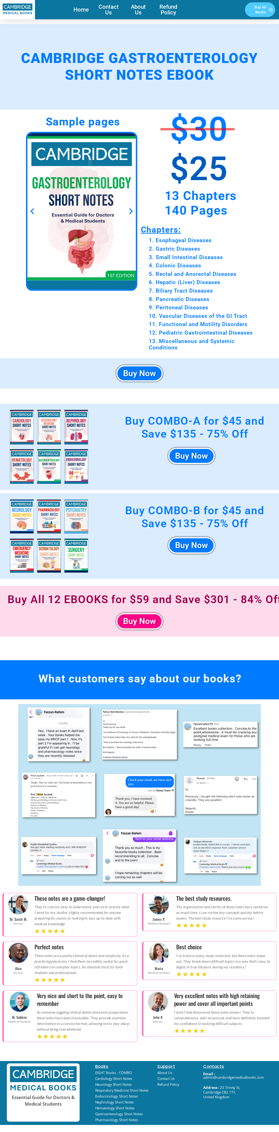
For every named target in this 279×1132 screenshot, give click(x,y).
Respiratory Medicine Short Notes (122, 1092)
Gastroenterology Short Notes (119, 1115)
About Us (138, 10)
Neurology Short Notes (113, 1086)
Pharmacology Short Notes (116, 1121)
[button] (32, 211)
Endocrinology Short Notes (116, 1097)
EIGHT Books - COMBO (113, 1074)
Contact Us (108, 10)
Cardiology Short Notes (113, 1080)
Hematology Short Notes (115, 1109)
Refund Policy (168, 10)
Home (81, 9)
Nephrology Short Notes (114, 1103)
